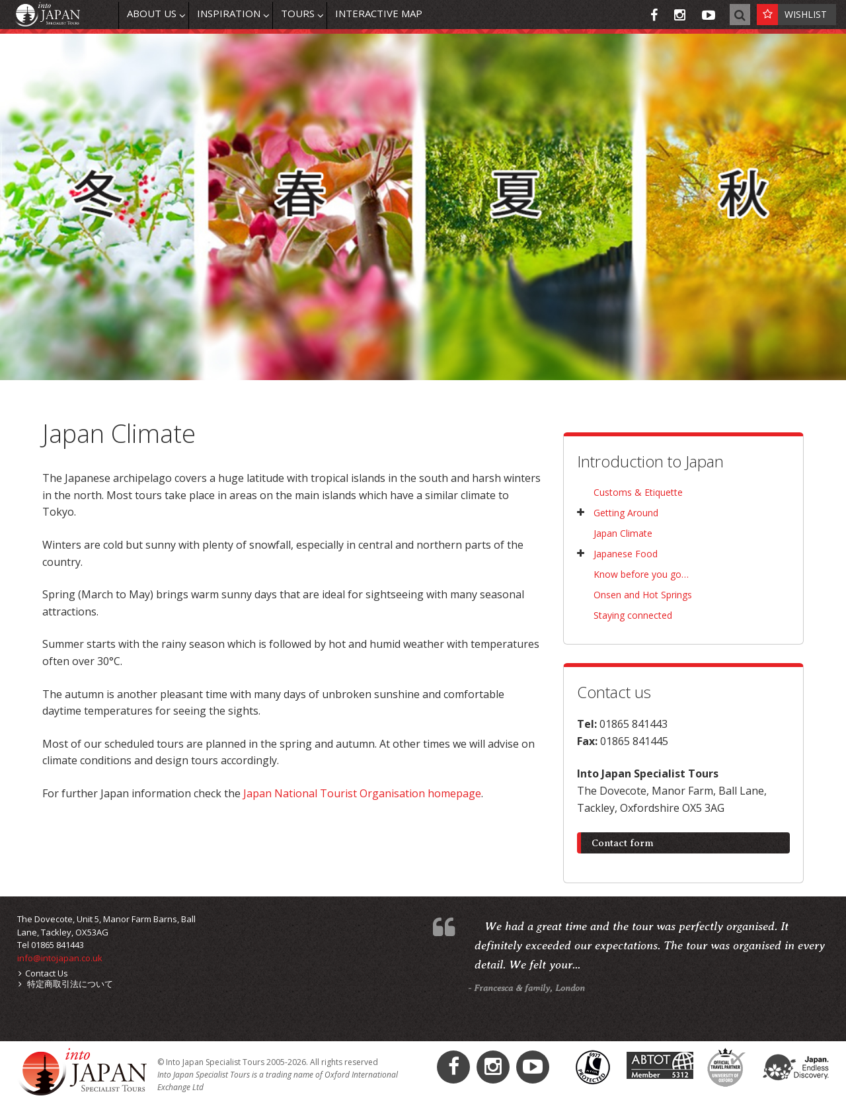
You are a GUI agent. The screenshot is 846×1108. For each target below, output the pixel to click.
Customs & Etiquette (638, 492)
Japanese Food (626, 553)
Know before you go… (641, 574)
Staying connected (633, 615)
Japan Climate (623, 533)
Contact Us (43, 973)
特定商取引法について (66, 984)
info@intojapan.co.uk (59, 958)
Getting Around (626, 512)
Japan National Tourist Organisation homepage (362, 793)
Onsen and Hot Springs (643, 594)
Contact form (623, 843)
